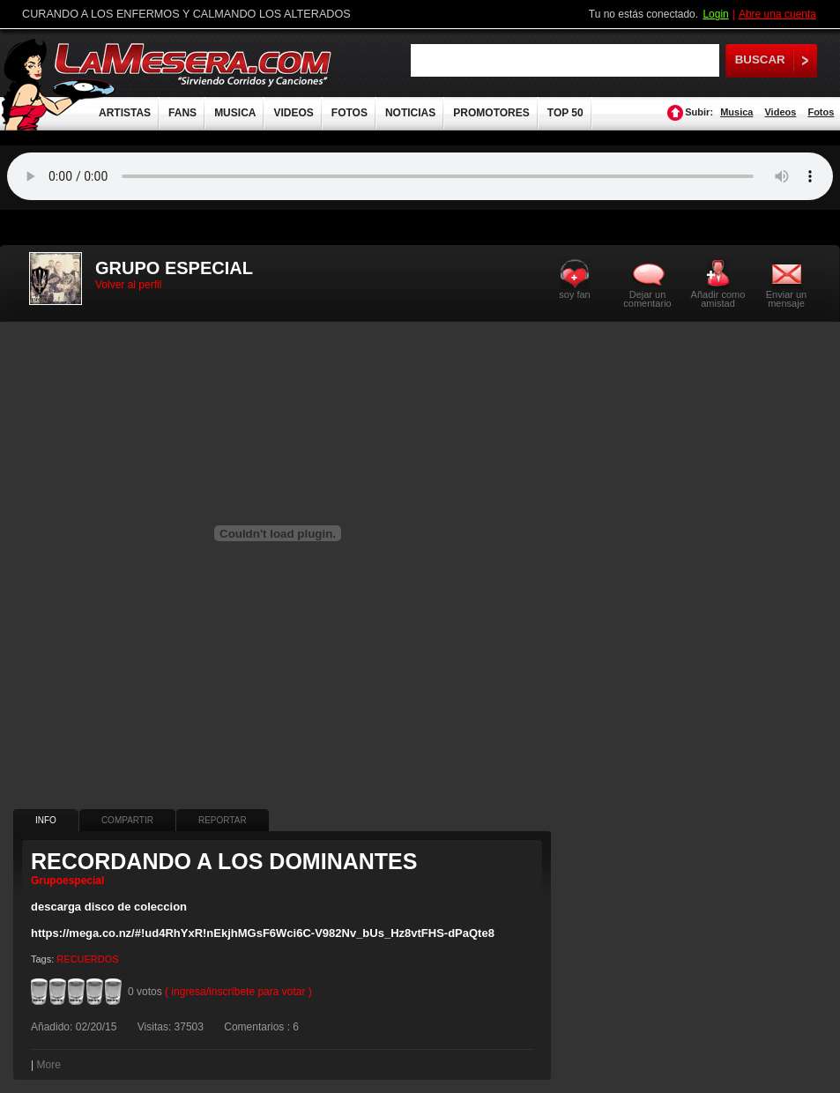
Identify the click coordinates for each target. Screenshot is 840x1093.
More (48, 1065)
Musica (736, 112)
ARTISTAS (125, 113)
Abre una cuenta (777, 14)
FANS (182, 113)
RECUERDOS (87, 959)
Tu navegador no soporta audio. (420, 176)
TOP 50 (565, 113)
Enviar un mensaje (786, 298)
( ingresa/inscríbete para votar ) (238, 991)
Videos (780, 112)
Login (715, 14)
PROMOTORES (491, 113)
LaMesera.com (194, 64)
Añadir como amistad (718, 298)
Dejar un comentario (647, 299)
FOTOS (349, 113)
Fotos (820, 112)
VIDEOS (293, 113)
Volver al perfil (128, 285)
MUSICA (235, 113)
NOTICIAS (410, 113)
